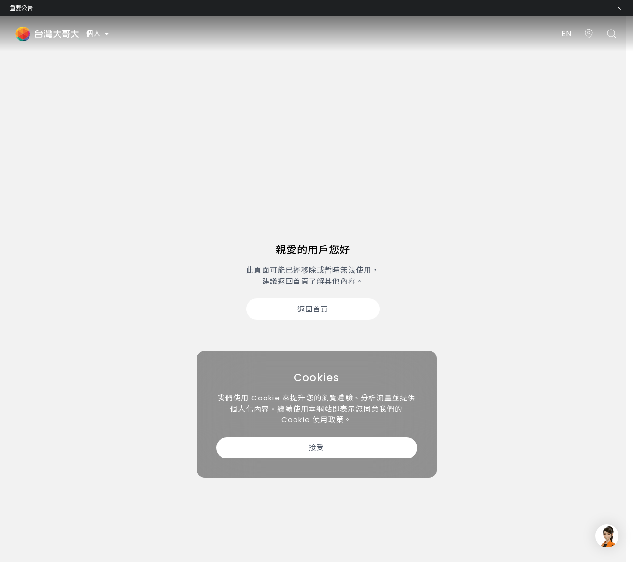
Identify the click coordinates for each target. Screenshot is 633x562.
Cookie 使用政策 (312, 419)
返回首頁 (313, 309)
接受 (316, 448)
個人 (98, 34)
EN (566, 33)
